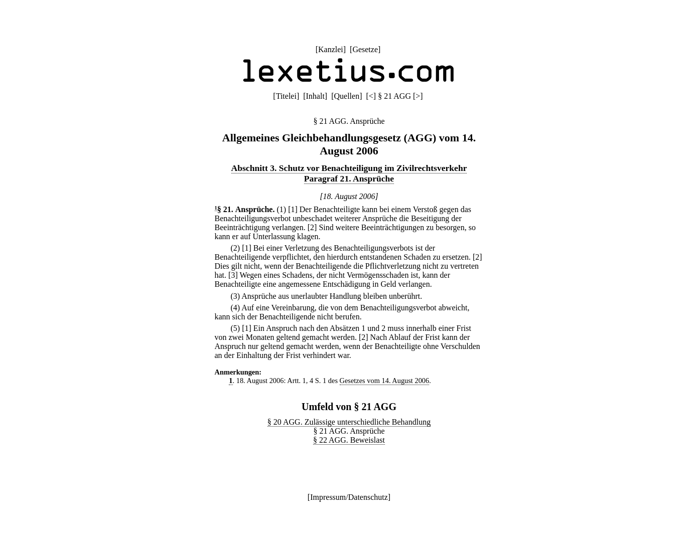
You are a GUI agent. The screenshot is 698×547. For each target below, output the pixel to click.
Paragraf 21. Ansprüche (349, 178)
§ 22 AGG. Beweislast (349, 440)
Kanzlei (330, 49)
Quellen (347, 96)
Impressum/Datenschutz (349, 497)
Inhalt (315, 96)
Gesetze (365, 49)
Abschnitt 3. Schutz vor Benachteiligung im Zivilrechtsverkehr (349, 168)
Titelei (286, 96)
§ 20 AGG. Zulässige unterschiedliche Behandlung (349, 422)
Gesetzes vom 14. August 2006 (385, 381)
